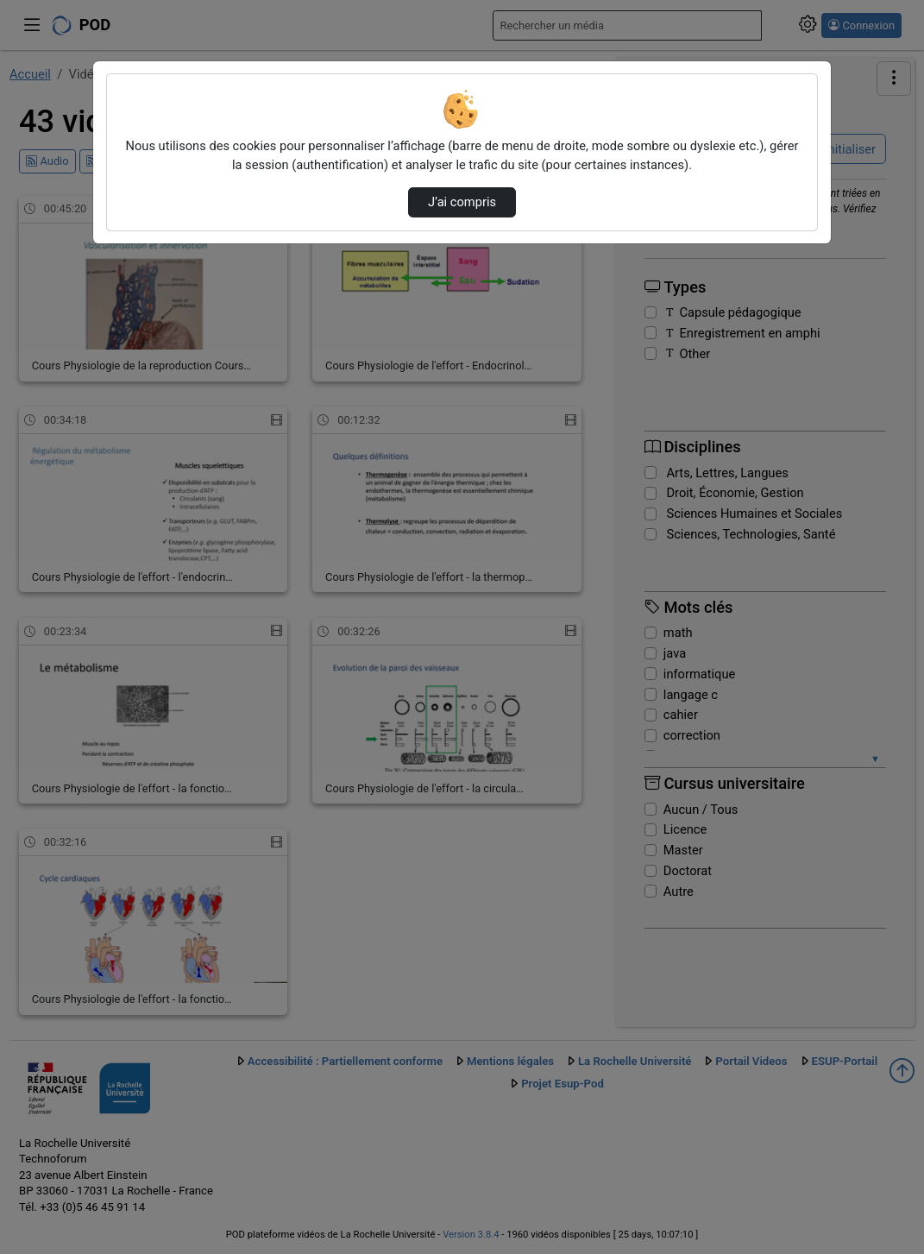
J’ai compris (462, 202)
